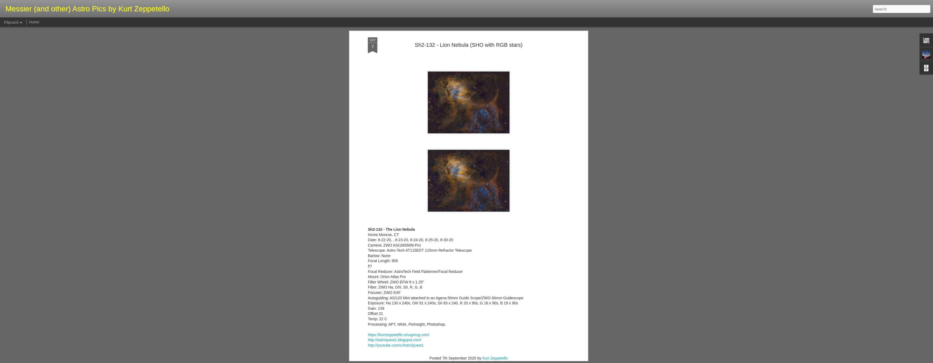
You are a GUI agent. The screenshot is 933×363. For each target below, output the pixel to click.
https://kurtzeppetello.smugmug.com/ (398, 122)
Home (34, 22)
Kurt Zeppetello (495, 146)
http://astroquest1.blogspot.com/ (394, 128)
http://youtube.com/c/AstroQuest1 (396, 133)
